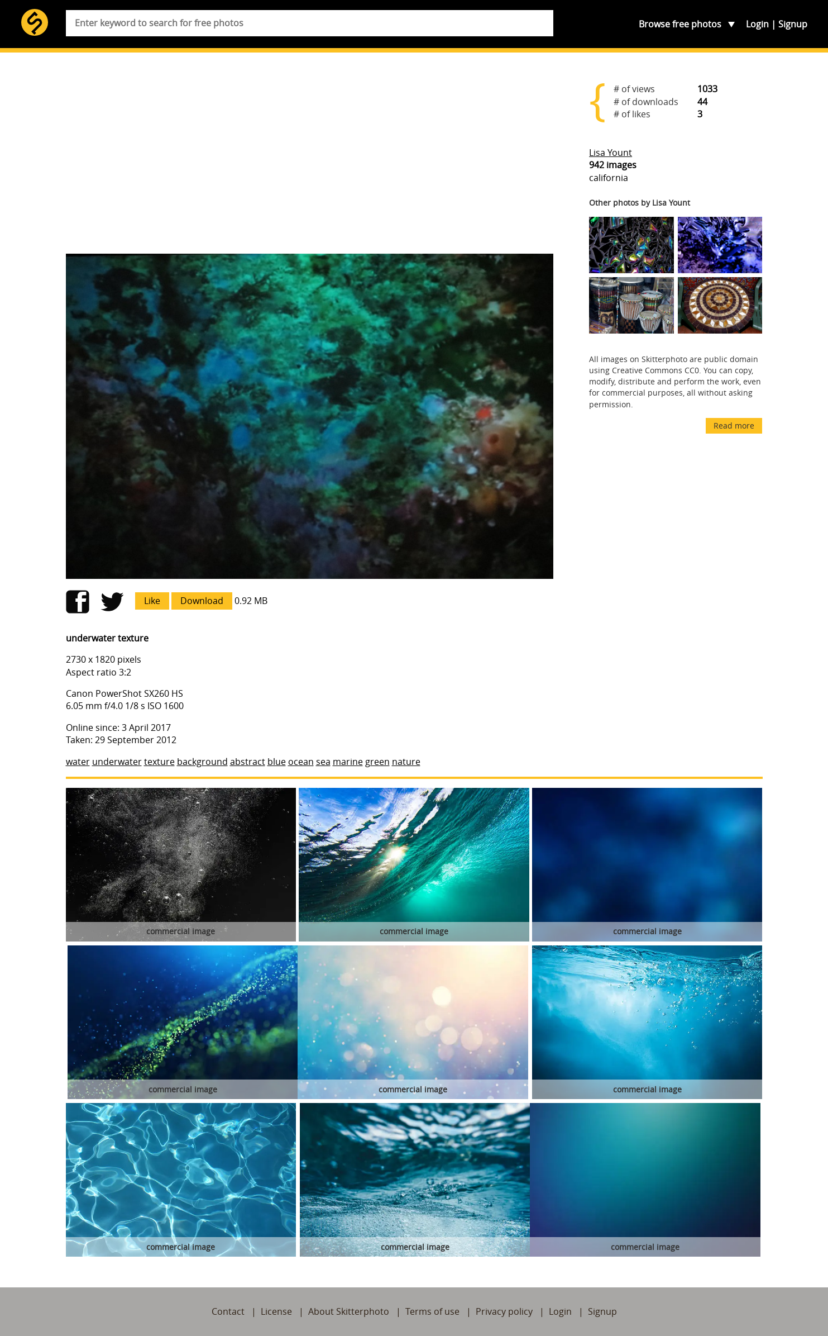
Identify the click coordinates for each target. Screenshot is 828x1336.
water (78, 761)
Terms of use (432, 1311)
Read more (734, 425)
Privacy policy (504, 1311)
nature (406, 761)
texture (159, 761)
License (276, 1311)
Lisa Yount (610, 152)
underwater (117, 761)
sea (323, 761)
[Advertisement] (310, 157)
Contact (228, 1311)
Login (757, 24)
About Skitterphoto (348, 1311)
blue (276, 761)
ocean (301, 761)
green (377, 761)
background (202, 761)
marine (348, 761)
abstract (247, 761)
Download (201, 601)
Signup (792, 24)
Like (152, 601)
